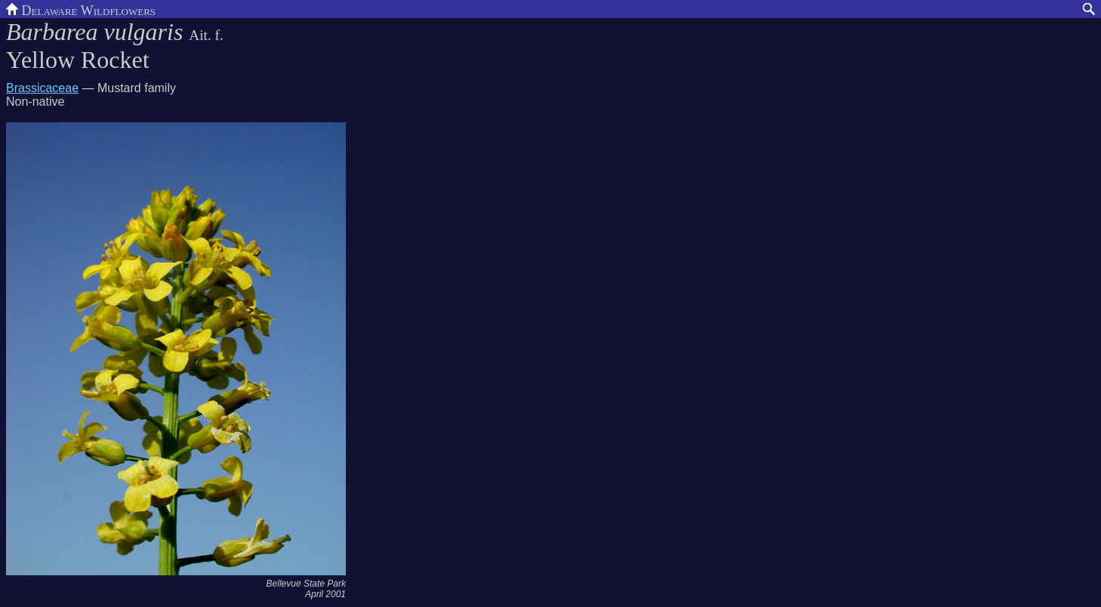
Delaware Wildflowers (81, 9)
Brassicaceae (42, 88)
